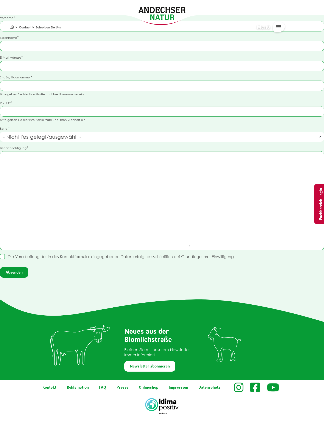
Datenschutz (209, 387)
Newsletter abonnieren (150, 366)
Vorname (6, 18)
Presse (122, 387)
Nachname (8, 37)
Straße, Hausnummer (15, 77)
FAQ (102, 387)
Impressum (178, 387)
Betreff (4, 128)
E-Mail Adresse (10, 57)
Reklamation (78, 387)
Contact (25, 27)
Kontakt (49, 387)
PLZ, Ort (5, 103)
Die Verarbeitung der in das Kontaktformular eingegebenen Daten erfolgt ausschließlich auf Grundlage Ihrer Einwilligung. (121, 256)
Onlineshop (148, 387)
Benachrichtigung (13, 148)
